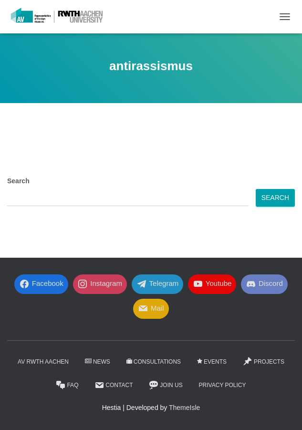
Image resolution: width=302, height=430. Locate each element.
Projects (263, 361)
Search (18, 181)
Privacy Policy (222, 385)
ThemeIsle (184, 407)
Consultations (153, 361)
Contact (113, 385)
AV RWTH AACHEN (43, 361)
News (97, 361)
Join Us (165, 385)
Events (212, 361)
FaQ (67, 385)
